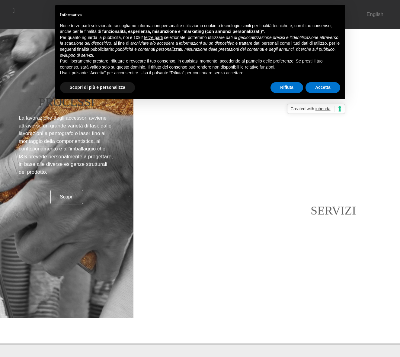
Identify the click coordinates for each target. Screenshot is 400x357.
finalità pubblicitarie (95, 49)
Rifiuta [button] (286, 87)
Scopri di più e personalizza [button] (97, 87)
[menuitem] (374, 14)
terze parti (153, 37)
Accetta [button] (323, 87)
